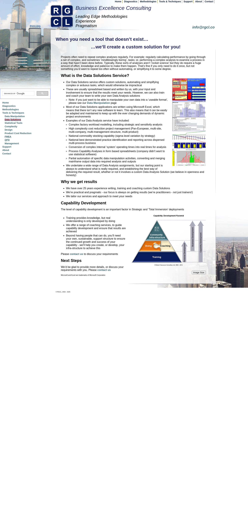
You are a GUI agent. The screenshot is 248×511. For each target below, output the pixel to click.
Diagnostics (130, 1)
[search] (18, 93)
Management (12, 143)
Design (9, 129)
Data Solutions (13, 119)
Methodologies (148, 1)
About (198, 1)
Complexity (11, 126)
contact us (76, 254)
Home (118, 1)
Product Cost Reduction (18, 133)
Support (188, 1)
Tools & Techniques (170, 1)
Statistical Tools (13, 123)
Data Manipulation (98, 103)
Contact (209, 1)
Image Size (198, 272)
